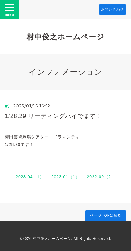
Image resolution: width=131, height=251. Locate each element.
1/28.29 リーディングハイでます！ (53, 116)
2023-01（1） (65, 176)
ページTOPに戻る (105, 215)
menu (9, 9)
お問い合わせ (112, 9)
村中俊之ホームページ (65, 36)
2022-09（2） (101, 176)
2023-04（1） (30, 176)
